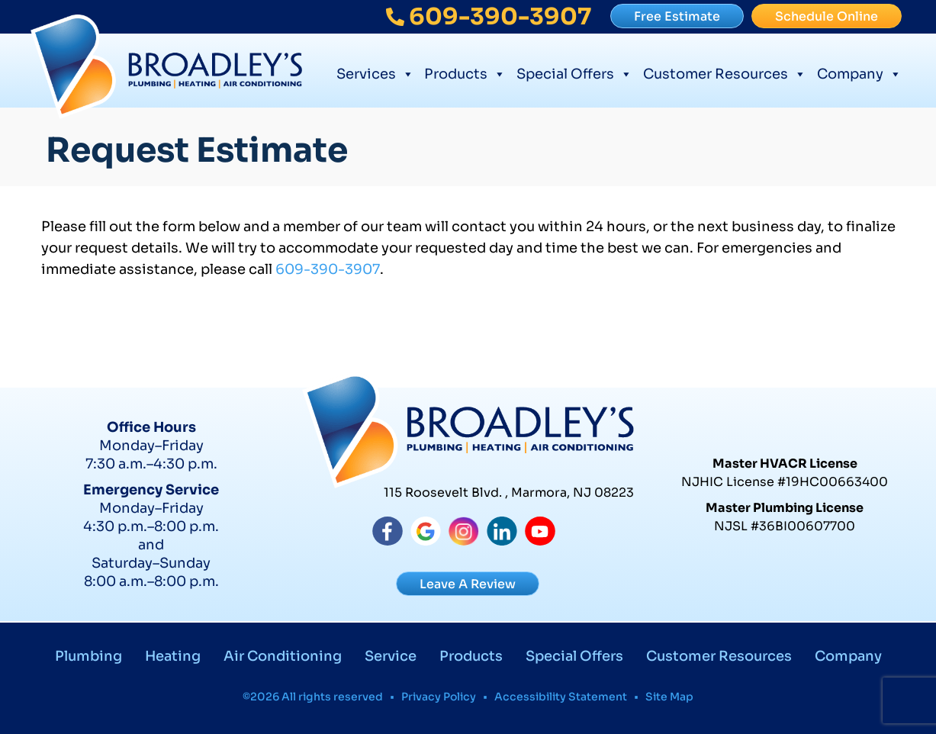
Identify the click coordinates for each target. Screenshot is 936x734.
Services (375, 72)
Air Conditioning (283, 656)
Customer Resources (724, 72)
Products (465, 72)
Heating (173, 656)
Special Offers (574, 72)
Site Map (669, 696)
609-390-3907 (327, 269)
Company (859, 72)
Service (391, 656)
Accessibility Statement (560, 696)
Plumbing (88, 656)
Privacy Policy (438, 696)
